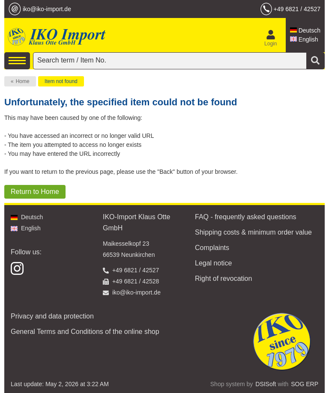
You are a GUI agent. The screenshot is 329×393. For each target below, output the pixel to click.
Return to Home (35, 191)
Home (23, 81)
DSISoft (265, 384)
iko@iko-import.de (47, 9)
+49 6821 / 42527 (297, 9)
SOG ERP (304, 384)
